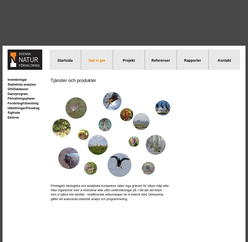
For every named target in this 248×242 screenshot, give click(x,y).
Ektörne (13, 117)
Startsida (65, 60)
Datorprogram (18, 94)
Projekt (129, 60)
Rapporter (192, 60)
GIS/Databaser (18, 89)
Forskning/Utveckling (23, 103)
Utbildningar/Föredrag (23, 108)
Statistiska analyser (22, 84)
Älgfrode (14, 113)
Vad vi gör (97, 60)
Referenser (160, 60)
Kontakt (224, 60)
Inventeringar (17, 80)
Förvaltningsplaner (21, 98)
